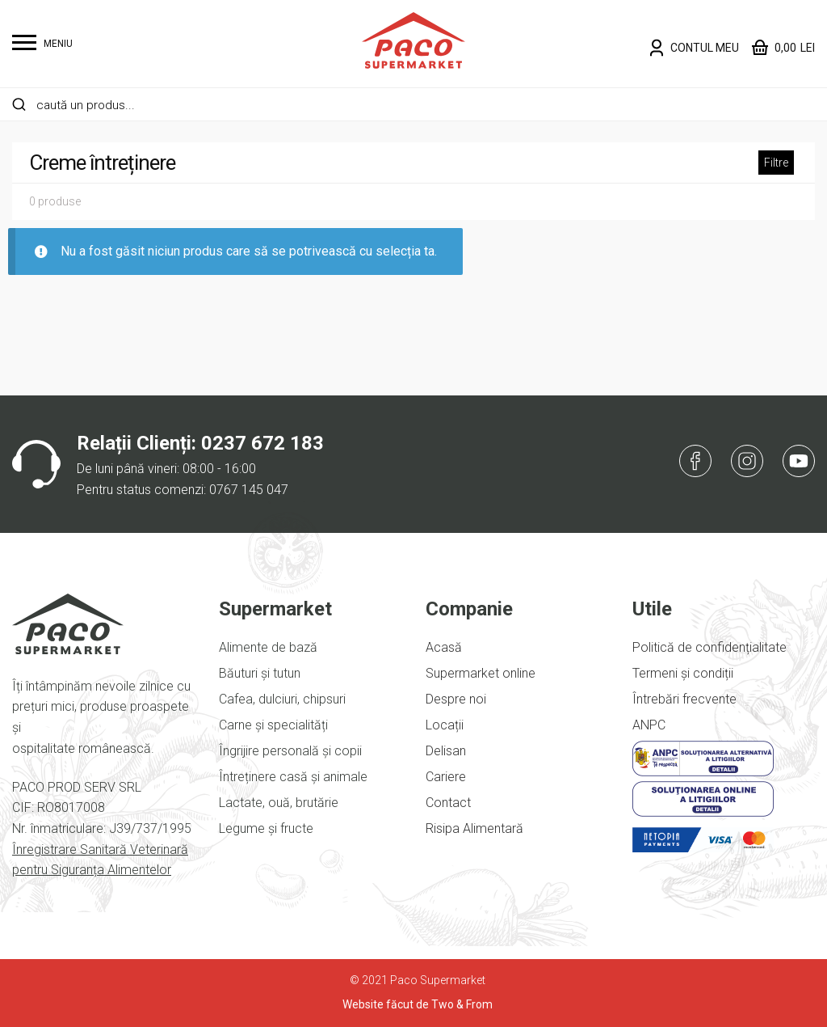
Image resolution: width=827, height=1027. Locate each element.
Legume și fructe (266, 828)
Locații (445, 725)
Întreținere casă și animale (293, 776)
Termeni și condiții (682, 673)
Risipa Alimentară (474, 828)
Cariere (446, 776)
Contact (448, 802)
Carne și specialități (273, 725)
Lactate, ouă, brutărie (278, 802)
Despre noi (456, 699)
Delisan (446, 751)
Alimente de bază (268, 647)
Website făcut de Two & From (417, 1004)
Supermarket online (480, 673)
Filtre (776, 162)
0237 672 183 (262, 443)
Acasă (444, 647)
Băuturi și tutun (259, 673)
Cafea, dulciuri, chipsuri (282, 699)
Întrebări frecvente (684, 699)
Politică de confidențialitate (709, 647)
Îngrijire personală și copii (290, 751)
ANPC (648, 725)
